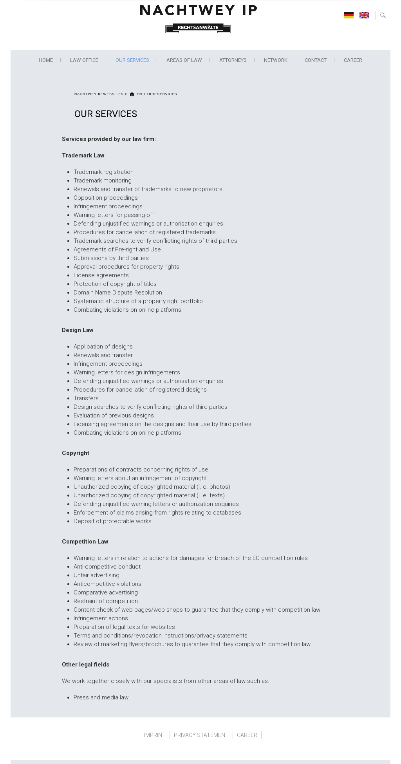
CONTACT (316, 60)
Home (46, 60)
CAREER (353, 60)
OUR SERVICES (132, 60)
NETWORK (275, 60)
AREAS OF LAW (184, 60)
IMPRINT (155, 735)
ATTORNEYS (233, 60)
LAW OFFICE (84, 60)
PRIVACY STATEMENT (201, 735)
